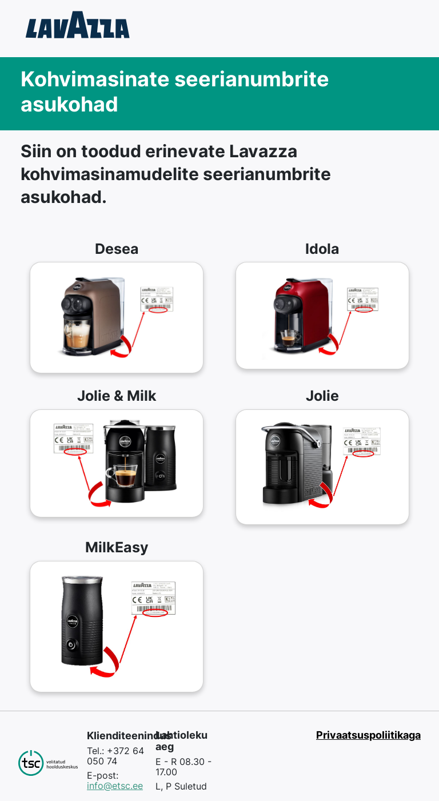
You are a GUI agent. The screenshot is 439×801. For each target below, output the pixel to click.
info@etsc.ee (115, 785)
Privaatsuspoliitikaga (368, 735)
